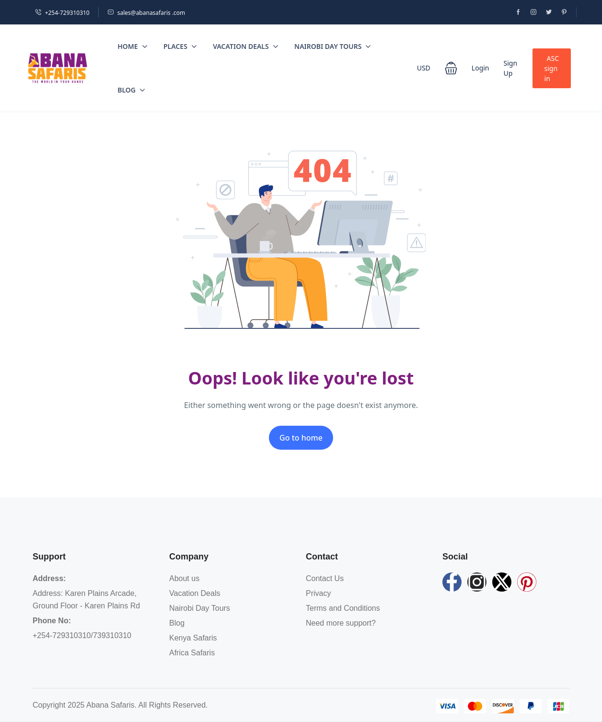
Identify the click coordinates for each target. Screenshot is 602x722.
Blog (131, 89)
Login (480, 67)
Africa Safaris (192, 653)
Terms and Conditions (343, 608)
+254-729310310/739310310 (82, 635)
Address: (49, 578)
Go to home (301, 437)
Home (132, 46)
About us (184, 578)
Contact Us (325, 578)
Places (180, 46)
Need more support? (341, 623)
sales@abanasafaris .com (146, 13)
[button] (451, 68)
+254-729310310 (62, 13)
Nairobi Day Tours (332, 46)
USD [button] (423, 67)
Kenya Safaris (193, 638)
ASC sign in (551, 68)
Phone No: (52, 621)
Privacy (318, 593)
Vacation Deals (245, 46)
